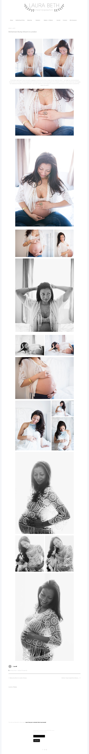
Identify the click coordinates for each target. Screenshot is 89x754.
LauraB (15, 666)
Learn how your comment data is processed (35, 722)
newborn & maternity (22, 670)
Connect (65, 20)
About (11, 20)
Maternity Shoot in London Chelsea (18, 678)
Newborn (38, 20)
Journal (58, 20)
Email (34, 734)
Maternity (29, 20)
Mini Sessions (73, 20)
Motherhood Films (20, 20)
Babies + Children (48, 20)
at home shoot (13, 670)
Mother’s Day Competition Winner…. (70, 678)
